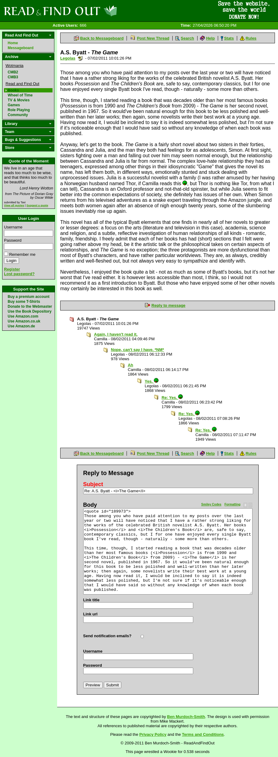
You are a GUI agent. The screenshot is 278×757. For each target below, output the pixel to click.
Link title (91, 600)
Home (13, 43)
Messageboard (20, 48)
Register (12, 269)
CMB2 (13, 72)
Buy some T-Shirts (24, 301)
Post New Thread (153, 38)
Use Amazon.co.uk (24, 321)
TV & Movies (18, 100)
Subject (93, 484)
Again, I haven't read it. (116, 334)
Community (18, 115)
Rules (250, 38)
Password (13, 240)
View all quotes (14, 205)
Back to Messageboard (102, 38)
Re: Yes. (172, 397)
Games (14, 105)
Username (13, 227)
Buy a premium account (28, 297)
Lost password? (19, 273)
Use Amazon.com (23, 316)
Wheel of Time (20, 95)
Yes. (152, 381)
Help (210, 38)
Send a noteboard (80, 58)
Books (13, 90)
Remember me (22, 254)
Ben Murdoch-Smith (186, 716)
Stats (229, 38)
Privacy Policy (152, 734)
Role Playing (19, 110)
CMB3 (13, 77)
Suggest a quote (37, 205)
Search (187, 38)
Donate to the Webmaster (30, 306)
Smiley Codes (211, 504)
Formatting (233, 504)
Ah (130, 365)
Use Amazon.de (21, 326)
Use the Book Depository (30, 311)
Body (90, 505)
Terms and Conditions (203, 734)
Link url (90, 614)
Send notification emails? (107, 636)
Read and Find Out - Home (92, 10)
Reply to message (168, 305)
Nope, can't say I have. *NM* (137, 349)
